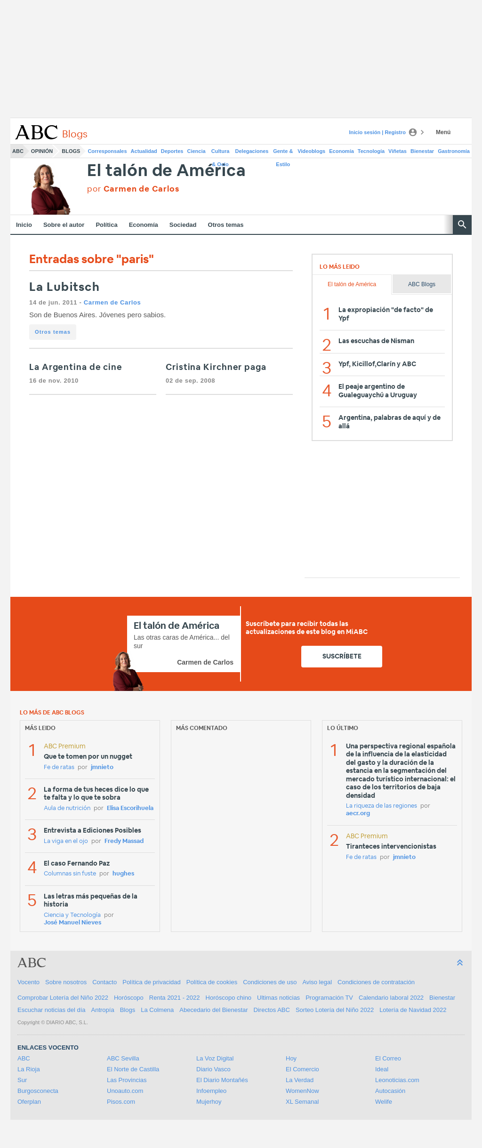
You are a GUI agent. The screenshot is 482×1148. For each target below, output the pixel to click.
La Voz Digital (215, 1058)
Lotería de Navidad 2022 (412, 1009)
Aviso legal (317, 982)
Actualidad (144, 151)
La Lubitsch (64, 287)
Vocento (28, 982)
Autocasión (390, 1091)
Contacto (104, 982)
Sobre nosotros (66, 982)
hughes (123, 874)
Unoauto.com (125, 1091)
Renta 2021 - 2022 (174, 997)
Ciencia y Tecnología (72, 915)
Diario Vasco (213, 1069)
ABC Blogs (421, 284)
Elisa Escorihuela (130, 808)
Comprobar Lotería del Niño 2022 (62, 997)
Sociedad (183, 224)
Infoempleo (211, 1091)
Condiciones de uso (270, 982)
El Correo (388, 1058)
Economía (341, 151)
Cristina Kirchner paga (216, 367)
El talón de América (166, 171)
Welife (383, 1102)
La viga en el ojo (66, 841)
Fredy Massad (124, 841)
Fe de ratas (59, 767)
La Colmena (157, 1009)
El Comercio (302, 1069)
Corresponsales (107, 151)
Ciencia (196, 151)
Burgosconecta (37, 1091)
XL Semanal (302, 1102)
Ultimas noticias (278, 997)
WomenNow (302, 1091)
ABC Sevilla (123, 1058)
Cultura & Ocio (220, 153)
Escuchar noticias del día (51, 1009)
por (133, 189)
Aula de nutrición (67, 808)
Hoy (291, 1058)
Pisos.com (121, 1102)
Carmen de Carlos (112, 302)
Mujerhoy (208, 1102)
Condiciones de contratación (376, 982)
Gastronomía (454, 151)
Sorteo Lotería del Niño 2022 (335, 1009)
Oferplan (29, 1102)
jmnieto (102, 767)
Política (106, 224)
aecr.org (358, 814)
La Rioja (28, 1069)
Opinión (42, 151)
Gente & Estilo (283, 153)
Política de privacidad (151, 982)
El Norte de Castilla (133, 1069)
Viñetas (397, 151)
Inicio (24, 224)
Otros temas (226, 224)
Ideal (381, 1069)
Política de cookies (211, 982)
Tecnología (371, 151)
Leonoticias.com (397, 1080)
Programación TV (329, 997)
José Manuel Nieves (72, 923)
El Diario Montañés (222, 1080)
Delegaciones (252, 151)
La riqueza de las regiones (381, 806)
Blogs (71, 151)
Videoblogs (311, 151)
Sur (22, 1080)
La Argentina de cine (75, 367)
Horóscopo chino (229, 997)
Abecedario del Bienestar (213, 1009)
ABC (18, 151)
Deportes (172, 151)
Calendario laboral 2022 (391, 997)
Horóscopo (129, 997)
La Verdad (299, 1080)
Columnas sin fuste (70, 874)
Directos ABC (272, 1009)
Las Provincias (127, 1080)
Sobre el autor (63, 224)
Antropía (102, 1009)
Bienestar (422, 151)
